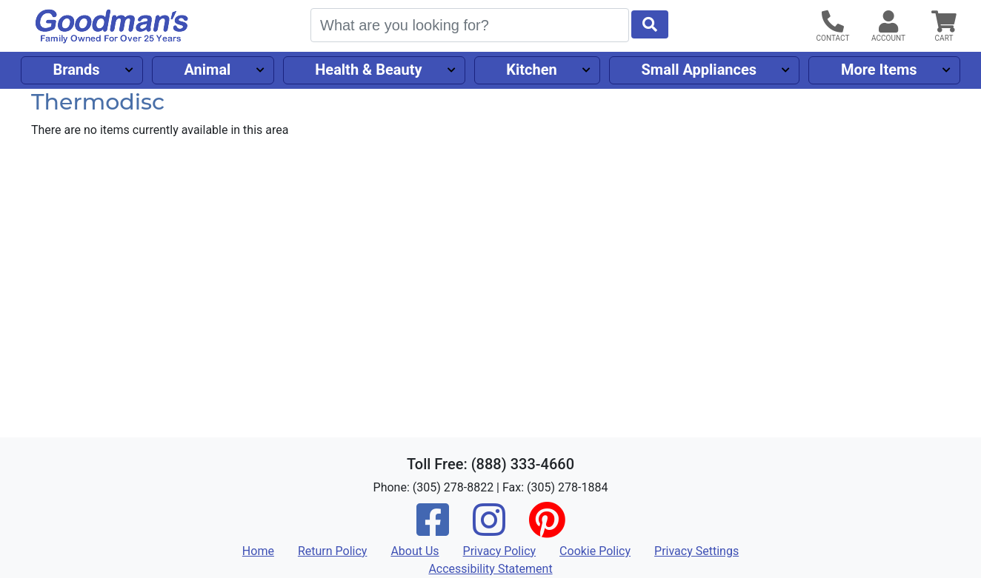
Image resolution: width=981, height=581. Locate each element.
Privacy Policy (499, 551)
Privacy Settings (696, 551)
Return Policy (332, 551)
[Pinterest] (547, 530)
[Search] (469, 25)
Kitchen (531, 69)
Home (258, 551)
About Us (414, 551)
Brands (76, 69)
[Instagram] (489, 530)
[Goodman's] (112, 26)
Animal (207, 69)
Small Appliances (699, 69)
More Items (879, 69)
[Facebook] (432, 530)
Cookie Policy (595, 551)
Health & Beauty (368, 69)
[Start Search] (649, 24)
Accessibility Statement (490, 569)
